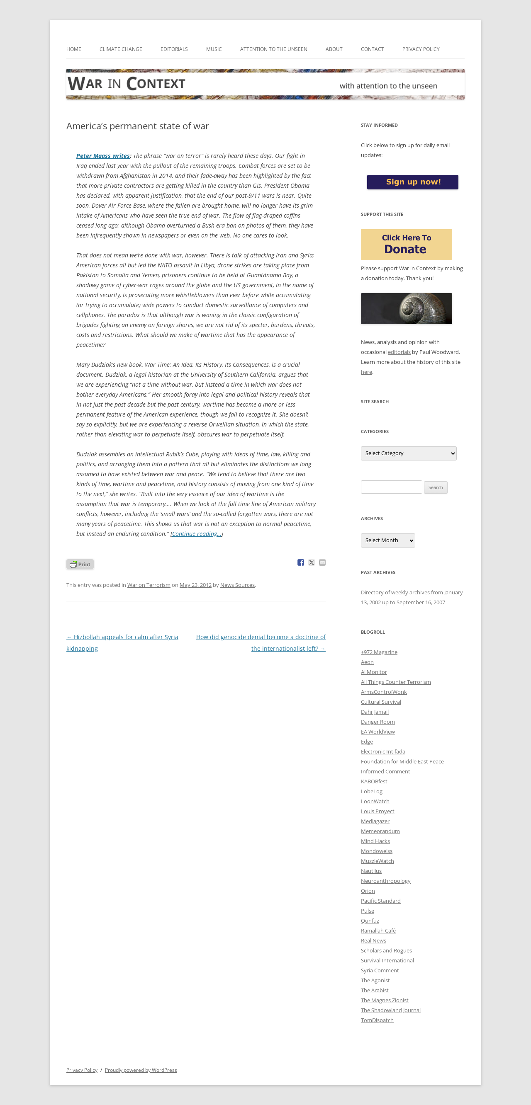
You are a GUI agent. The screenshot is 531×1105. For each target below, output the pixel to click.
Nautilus (371, 871)
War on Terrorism (149, 585)
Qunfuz (370, 920)
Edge (367, 741)
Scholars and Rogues (386, 950)
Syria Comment (380, 970)
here (366, 372)
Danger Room (378, 721)
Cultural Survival (381, 701)
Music (214, 49)
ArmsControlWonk (384, 691)
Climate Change (121, 49)
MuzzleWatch (377, 861)
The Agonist (375, 980)
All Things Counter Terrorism (396, 682)
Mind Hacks (375, 841)
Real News (373, 940)
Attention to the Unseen (273, 49)
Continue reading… (197, 534)
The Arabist (375, 990)
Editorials (174, 49)
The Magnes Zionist (385, 1000)
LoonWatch (375, 801)
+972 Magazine (379, 652)
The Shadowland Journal (391, 1010)
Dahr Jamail (375, 711)
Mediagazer (375, 821)
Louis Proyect (378, 811)
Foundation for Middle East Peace (402, 761)
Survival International (387, 960)
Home (73, 49)
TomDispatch (377, 1020)
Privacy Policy (421, 49)
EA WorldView (378, 731)
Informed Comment (385, 771)
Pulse (367, 910)
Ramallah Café (378, 930)
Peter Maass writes (103, 156)
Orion (368, 890)
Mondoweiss (376, 851)
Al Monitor (374, 672)
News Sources (237, 585)
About (334, 49)
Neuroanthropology (386, 880)
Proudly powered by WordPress (141, 1069)
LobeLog (371, 791)
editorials (399, 352)
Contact (372, 49)
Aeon (367, 662)
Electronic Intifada (383, 751)
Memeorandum (380, 831)
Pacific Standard (381, 900)
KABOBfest (374, 781)
